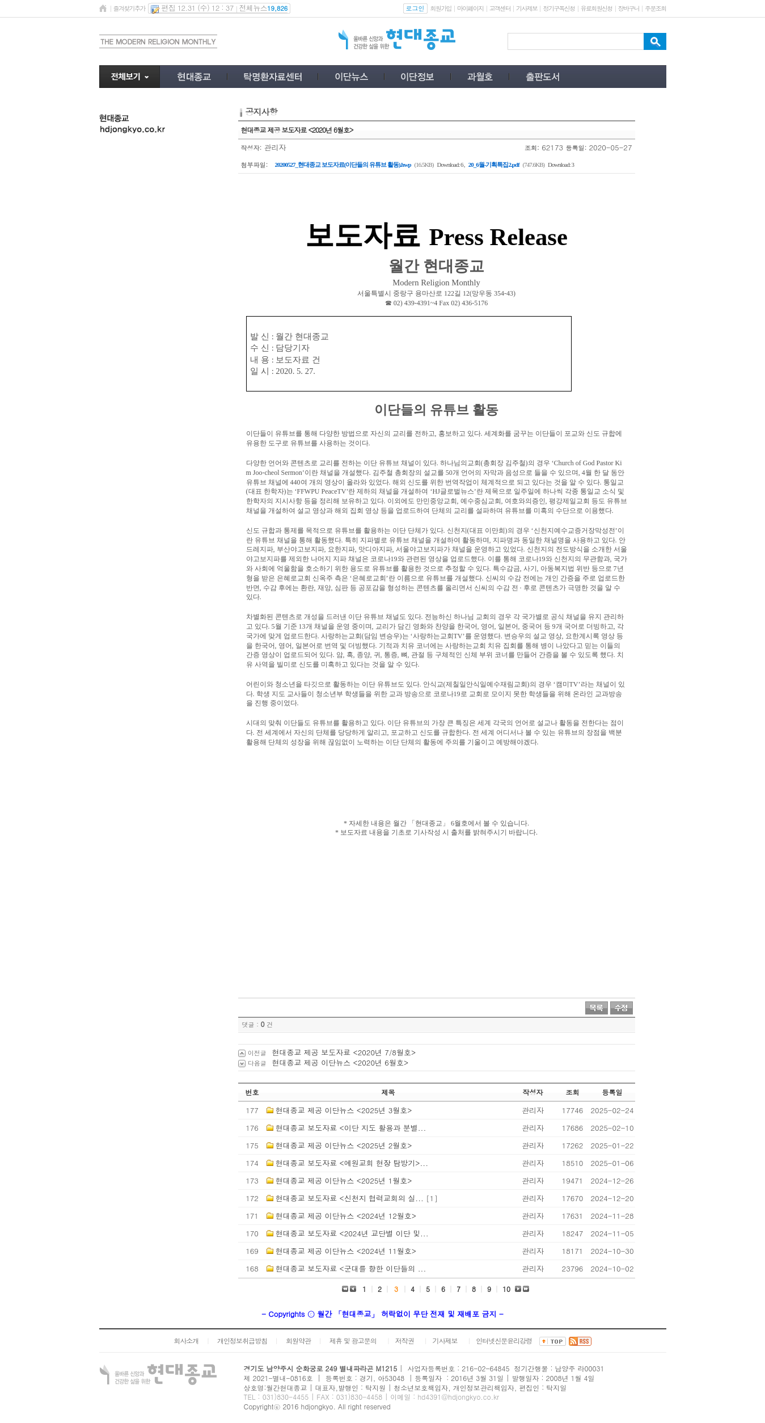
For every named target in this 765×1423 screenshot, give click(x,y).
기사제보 (526, 8)
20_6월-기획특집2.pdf (493, 164)
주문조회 (655, 8)
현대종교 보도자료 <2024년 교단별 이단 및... (352, 1233)
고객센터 (499, 8)
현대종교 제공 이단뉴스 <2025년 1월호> (344, 1180)
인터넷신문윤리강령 (504, 1340)
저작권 (404, 1340)
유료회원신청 (596, 8)
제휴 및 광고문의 (353, 1340)
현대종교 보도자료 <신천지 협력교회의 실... (350, 1198)
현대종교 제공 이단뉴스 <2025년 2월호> (344, 1145)
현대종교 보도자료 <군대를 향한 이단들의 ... (351, 1268)
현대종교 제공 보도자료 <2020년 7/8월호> (344, 1052)
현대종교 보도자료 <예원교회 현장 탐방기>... (352, 1162)
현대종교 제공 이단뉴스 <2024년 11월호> (346, 1250)
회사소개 (186, 1340)
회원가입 (440, 8)
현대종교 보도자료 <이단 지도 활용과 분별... (351, 1127)
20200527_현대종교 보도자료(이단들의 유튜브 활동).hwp (343, 164)
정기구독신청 (558, 8)
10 (506, 1289)
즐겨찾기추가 (129, 8)
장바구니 (628, 8)
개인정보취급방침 (242, 1340)
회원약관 (298, 1340)
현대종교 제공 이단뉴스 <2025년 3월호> (344, 1110)
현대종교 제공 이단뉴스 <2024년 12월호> (346, 1215)
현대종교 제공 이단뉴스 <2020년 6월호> (340, 1062)
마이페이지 (470, 8)
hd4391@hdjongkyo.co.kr (458, 1396)
